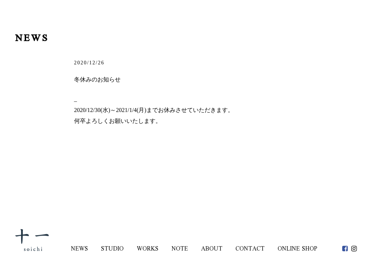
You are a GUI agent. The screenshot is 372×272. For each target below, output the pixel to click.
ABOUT (211, 249)
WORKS (147, 249)
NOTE (179, 249)
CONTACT (249, 249)
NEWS (79, 249)
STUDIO (112, 249)
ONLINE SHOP (297, 249)
